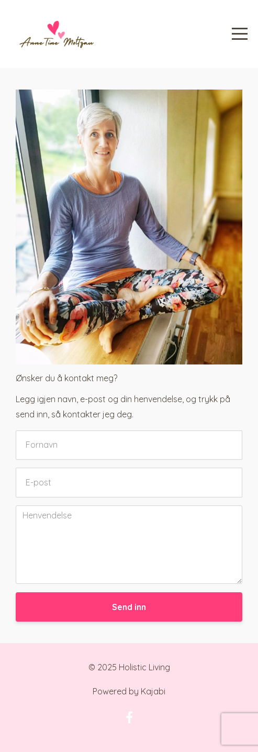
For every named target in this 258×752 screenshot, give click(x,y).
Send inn (129, 607)
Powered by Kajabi (129, 691)
